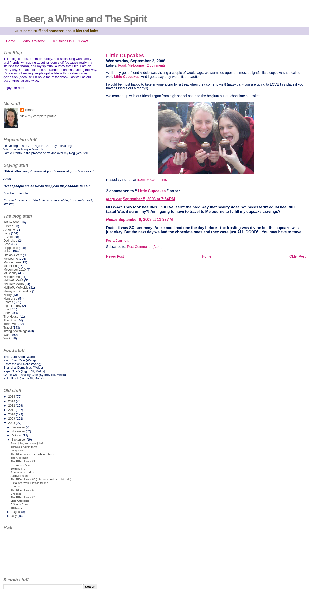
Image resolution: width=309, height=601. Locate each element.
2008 (12, 423)
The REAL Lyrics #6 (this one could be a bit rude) (41, 479)
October (17, 435)
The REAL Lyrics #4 (23, 497)
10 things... (17, 508)
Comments (158, 180)
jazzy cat (114, 199)
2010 (12, 414)
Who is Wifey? (33, 41)
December (18, 427)
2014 (12, 396)
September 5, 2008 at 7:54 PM (149, 199)
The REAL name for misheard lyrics (33, 454)
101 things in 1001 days (70, 41)
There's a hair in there (24, 446)
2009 (12, 418)
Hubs (7, 251)
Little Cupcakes (125, 55)
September (19, 439)
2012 (12, 405)
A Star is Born (19, 504)
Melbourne (136, 65)
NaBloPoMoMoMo (15, 287)
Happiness (10, 248)
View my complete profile (38, 116)
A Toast (15, 486)
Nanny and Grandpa (17, 291)
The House (10, 316)
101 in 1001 (11, 222)
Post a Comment (117, 240)
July (14, 516)
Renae (112, 219)
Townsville (10, 324)
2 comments (156, 65)
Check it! (16, 493)
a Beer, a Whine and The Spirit (81, 19)
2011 (12, 410)
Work (7, 338)
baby (6, 233)
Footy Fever (18, 450)
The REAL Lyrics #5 (23, 490)
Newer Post (115, 256)
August (16, 512)
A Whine (9, 229)
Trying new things (15, 331)
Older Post (297, 256)
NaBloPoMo (11, 277)
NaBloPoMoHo (13, 284)
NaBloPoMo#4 (13, 280)
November (18, 431)
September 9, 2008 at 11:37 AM (146, 219)
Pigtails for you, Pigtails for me (29, 482)
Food (122, 65)
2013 (12, 401)
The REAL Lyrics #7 (23, 461)
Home (10, 41)
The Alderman (19, 457)
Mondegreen (12, 262)
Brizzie (8, 237)
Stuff (6, 313)
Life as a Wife (12, 255)
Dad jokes (10, 240)
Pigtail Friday (12, 306)
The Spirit (10, 320)
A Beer (8, 226)
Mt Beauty (10, 273)
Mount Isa (10, 266)
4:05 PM (143, 180)
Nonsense (10, 298)
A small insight (19, 475)
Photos (8, 302)
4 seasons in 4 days (23, 472)
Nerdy (7, 295)
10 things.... (18, 468)
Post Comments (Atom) (144, 247)
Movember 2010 (14, 269)
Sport (7, 309)
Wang (7, 334)
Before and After (21, 465)
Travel (7, 327)
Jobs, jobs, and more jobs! (27, 443)
